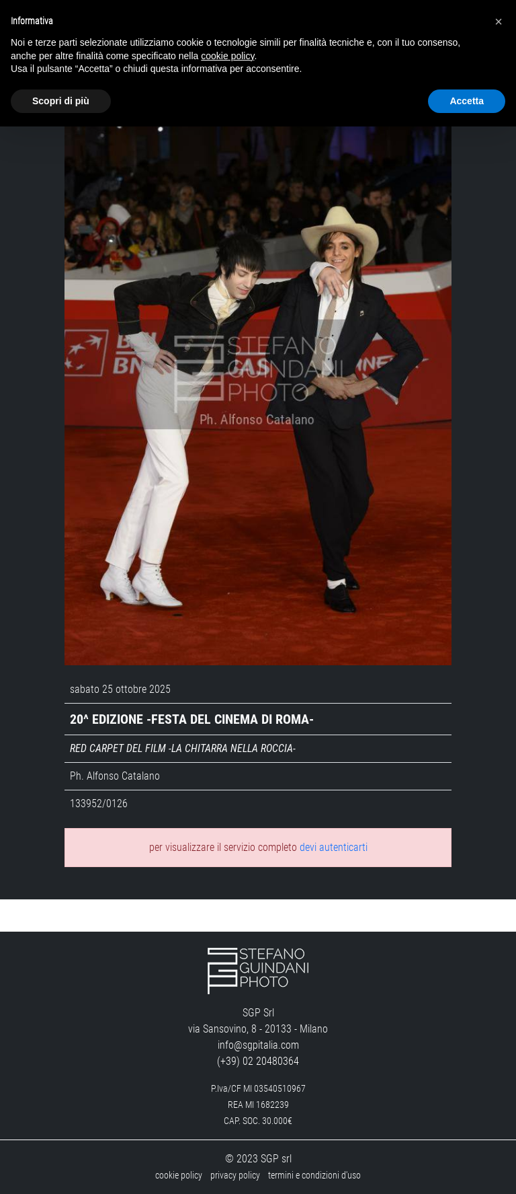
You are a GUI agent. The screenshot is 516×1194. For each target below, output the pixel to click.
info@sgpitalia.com (258, 1045)
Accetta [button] (466, 101)
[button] (498, 21)
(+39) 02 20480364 (258, 1061)
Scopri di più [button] (60, 101)
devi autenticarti (334, 847)
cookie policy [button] (227, 55)
